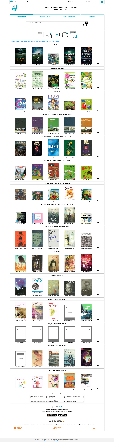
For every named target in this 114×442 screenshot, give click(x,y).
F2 (97, 1)
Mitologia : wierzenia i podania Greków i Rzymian (38, 396)
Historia (23, 1)
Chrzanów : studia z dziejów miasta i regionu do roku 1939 (39, 401)
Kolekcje (41, 24)
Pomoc (28, 1)
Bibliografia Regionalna (45, 16)
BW (77, 1)
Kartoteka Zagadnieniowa (69, 16)
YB (80, 1)
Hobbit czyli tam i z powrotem (53, 401)
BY (83, 1)
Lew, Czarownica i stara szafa (71, 401)
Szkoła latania (50, 397)
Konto (34, 1)
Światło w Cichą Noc (51, 396)
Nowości (17, 1)
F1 (94, 1)
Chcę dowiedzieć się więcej (50, 440)
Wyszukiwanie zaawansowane (32, 24)
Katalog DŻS (92, 16)
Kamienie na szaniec (33, 400)
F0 (91, 1)
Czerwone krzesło (69, 397)
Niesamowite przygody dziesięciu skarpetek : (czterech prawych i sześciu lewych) (61, 400)
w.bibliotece (50, 424)
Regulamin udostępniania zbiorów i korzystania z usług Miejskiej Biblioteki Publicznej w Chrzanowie (35, 41)
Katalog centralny (21, 16)
